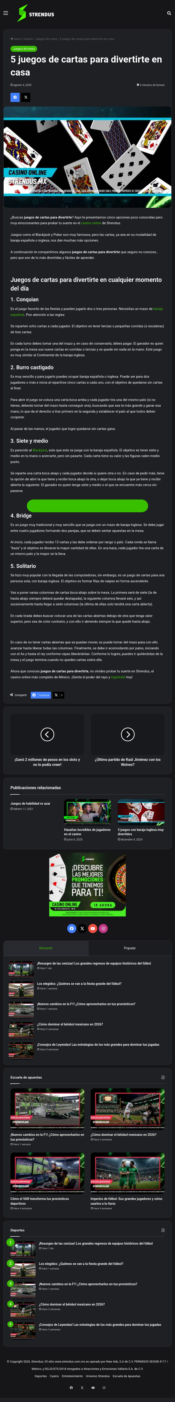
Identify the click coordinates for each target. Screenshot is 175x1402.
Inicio (15, 39)
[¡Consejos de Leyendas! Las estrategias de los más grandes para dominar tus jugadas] (23, 1052)
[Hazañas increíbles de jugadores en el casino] (87, 812)
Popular (130, 948)
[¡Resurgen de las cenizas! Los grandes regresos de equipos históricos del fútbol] (23, 971)
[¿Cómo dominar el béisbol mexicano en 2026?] (23, 1032)
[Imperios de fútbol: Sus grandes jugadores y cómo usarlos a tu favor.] (128, 1180)
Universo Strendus (98, 1386)
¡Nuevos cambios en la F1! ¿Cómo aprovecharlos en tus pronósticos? (88, 1006)
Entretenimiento (72, 1386)
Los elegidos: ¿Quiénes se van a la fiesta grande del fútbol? (81, 985)
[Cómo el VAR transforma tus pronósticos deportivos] (47, 1180)
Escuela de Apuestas (126, 1386)
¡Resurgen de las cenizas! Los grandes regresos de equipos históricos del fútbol (96, 965)
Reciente (45, 948)
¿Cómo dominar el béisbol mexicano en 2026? (72, 1026)
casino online (91, 223)
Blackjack (40, 450)
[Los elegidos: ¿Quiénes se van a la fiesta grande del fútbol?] (23, 991)
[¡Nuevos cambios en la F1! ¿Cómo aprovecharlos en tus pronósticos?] (23, 1012)
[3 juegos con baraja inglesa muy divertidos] (141, 812)
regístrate (118, 677)
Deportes (41, 1386)
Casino (28, 39)
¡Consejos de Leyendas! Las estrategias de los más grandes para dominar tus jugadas (100, 1046)
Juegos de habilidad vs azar (30, 803)
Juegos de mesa (46, 39)
